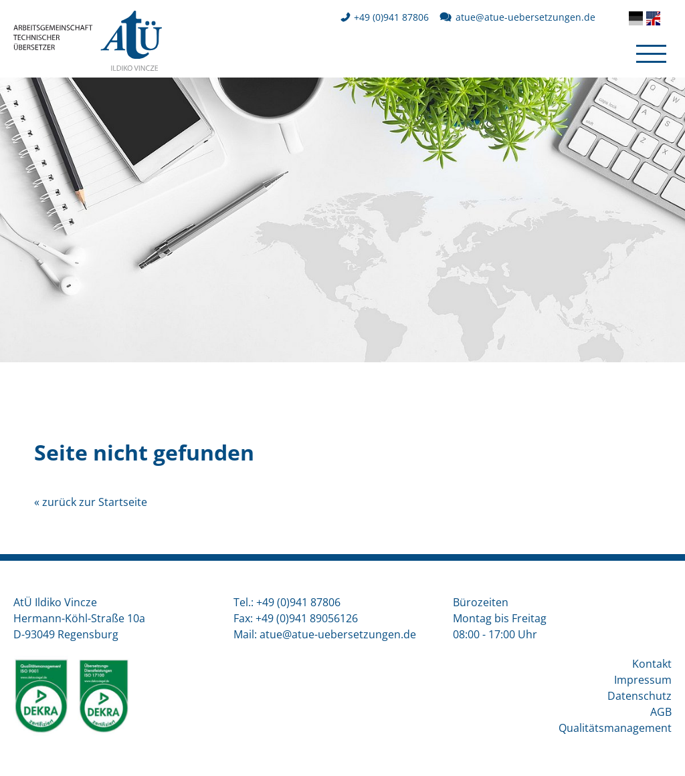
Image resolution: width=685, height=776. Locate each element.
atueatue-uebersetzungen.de (525, 17)
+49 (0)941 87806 (391, 17)
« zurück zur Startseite (90, 502)
